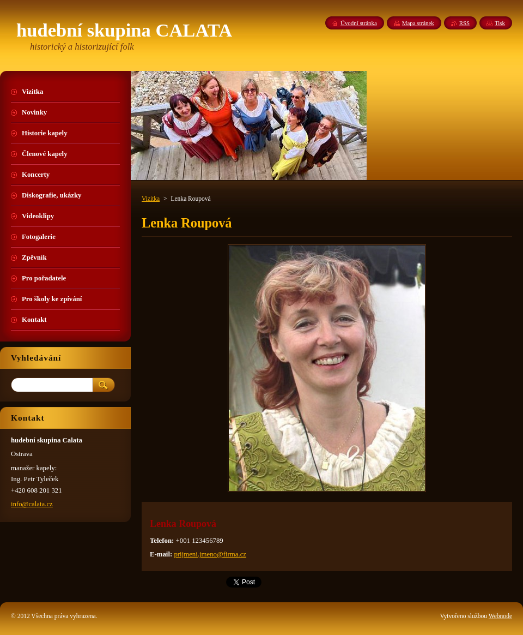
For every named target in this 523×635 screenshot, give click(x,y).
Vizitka (151, 198)
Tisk (500, 23)
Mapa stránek (418, 23)
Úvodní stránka (358, 23)
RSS (464, 23)
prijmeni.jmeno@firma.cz (210, 554)
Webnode (500, 616)
